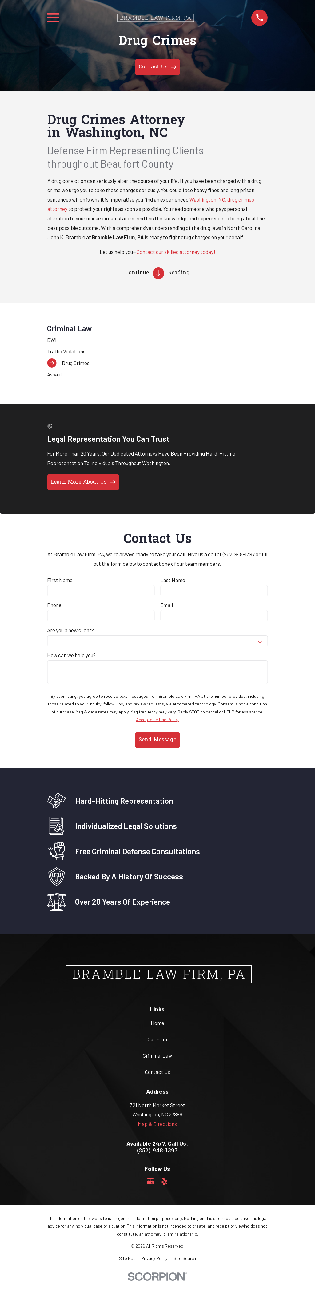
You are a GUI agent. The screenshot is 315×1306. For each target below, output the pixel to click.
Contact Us (157, 1072)
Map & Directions (157, 1124)
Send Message (157, 740)
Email (166, 605)
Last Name (172, 580)
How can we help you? (71, 655)
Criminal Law (157, 1055)
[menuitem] (157, 339)
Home (157, 1023)
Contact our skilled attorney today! (176, 252)
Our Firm (157, 1039)
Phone (54, 605)
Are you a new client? (70, 630)
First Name (60, 580)
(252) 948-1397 (157, 1151)
